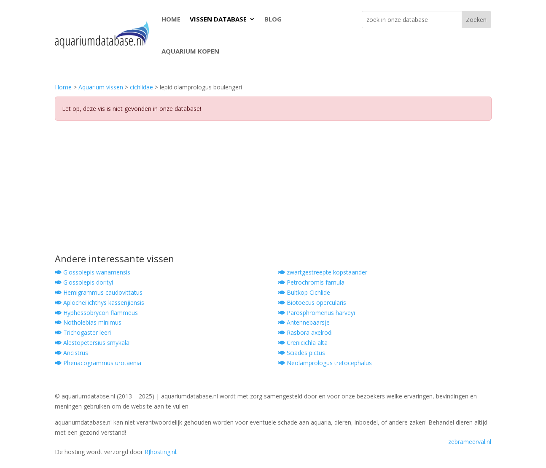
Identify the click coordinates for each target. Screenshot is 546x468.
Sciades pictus (301, 353)
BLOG (273, 19)
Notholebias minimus (88, 322)
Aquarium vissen (100, 87)
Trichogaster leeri (83, 332)
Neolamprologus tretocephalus (325, 363)
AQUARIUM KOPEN (190, 51)
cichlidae (141, 87)
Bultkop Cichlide (304, 292)
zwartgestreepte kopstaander (322, 272)
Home (63, 87)
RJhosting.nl (160, 452)
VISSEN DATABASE (218, 19)
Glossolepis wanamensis (92, 272)
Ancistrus (71, 353)
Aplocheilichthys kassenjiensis (99, 303)
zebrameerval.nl (469, 442)
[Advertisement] (273, 191)
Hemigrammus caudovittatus (99, 292)
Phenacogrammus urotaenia (98, 363)
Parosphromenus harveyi (316, 313)
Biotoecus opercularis (312, 303)
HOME (170, 19)
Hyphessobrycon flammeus (96, 313)
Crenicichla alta (303, 343)
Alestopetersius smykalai (93, 343)
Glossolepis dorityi (84, 282)
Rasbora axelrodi (305, 332)
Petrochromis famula (311, 282)
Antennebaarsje (304, 322)
